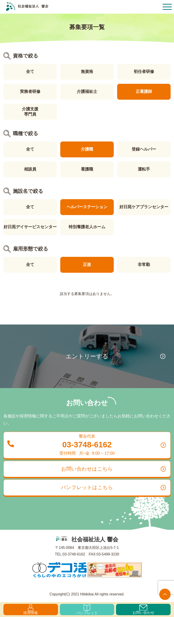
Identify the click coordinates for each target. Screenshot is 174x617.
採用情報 (30, 609)
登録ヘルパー (144, 149)
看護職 (87, 169)
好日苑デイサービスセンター (30, 227)
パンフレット (87, 609)
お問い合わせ (143, 610)
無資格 (87, 71)
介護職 (87, 149)
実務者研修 (30, 91)
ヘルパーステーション (87, 207)
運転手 (144, 169)
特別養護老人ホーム (87, 227)
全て (30, 71)
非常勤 (144, 264)
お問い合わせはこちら (113, 469)
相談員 (30, 169)
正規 (87, 264)
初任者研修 (144, 71)
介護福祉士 (87, 91)
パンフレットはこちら (113, 487)
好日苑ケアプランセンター (143, 207)
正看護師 (144, 91)
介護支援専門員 (30, 111)
